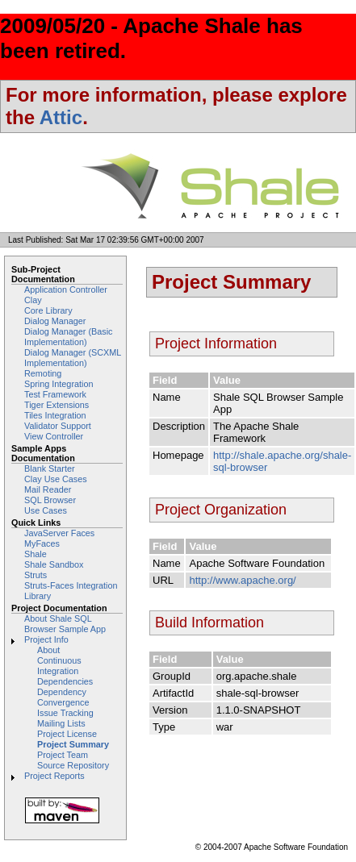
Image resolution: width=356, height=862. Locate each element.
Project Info (46, 639)
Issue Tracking (65, 713)
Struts (35, 575)
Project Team (62, 755)
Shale (35, 554)
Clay (33, 300)
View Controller (53, 436)
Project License (67, 734)
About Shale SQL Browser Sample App (65, 624)
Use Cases (45, 510)
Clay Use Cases (55, 479)
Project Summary (73, 744)
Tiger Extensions (56, 405)
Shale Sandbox (53, 564)
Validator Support (57, 426)
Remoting (42, 373)
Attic (61, 117)
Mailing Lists (61, 723)
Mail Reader (47, 489)
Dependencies (65, 681)
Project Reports (54, 776)
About (48, 650)
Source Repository (73, 765)
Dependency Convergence (63, 697)
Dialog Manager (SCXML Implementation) (72, 358)
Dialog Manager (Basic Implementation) (68, 337)
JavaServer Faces (59, 533)
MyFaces (42, 543)
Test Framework (55, 394)
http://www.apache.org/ (242, 580)
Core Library (48, 310)
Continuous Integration (59, 666)
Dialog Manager (55, 321)
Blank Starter (49, 468)
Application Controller (65, 289)
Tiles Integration (55, 415)
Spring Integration (58, 384)
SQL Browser (50, 500)
